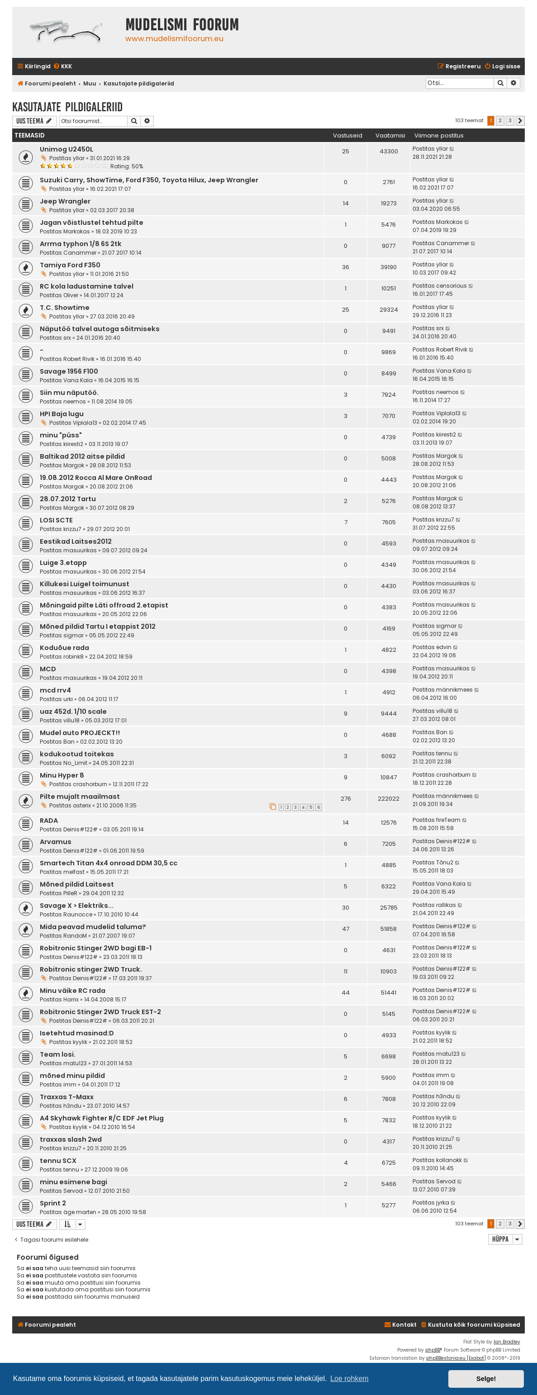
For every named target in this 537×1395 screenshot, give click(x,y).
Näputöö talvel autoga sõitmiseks (100, 328)
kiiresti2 (73, 444)
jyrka (442, 1202)
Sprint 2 (53, 1203)
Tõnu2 (444, 862)
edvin (443, 647)
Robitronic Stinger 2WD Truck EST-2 (100, 1011)
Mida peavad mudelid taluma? (93, 926)
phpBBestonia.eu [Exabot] (456, 1358)
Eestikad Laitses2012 (76, 541)
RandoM (75, 935)
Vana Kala (78, 380)
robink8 (73, 656)
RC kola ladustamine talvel (86, 286)
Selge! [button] (486, 1378)
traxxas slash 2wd (71, 1139)
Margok (73, 465)
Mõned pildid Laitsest (77, 884)
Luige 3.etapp (63, 562)
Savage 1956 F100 (69, 371)
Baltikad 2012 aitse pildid (82, 456)
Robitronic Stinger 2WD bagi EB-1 (96, 948)
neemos (74, 401)
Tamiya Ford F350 (70, 265)
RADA (49, 820)
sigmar (73, 635)
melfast (74, 872)
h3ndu (72, 1106)
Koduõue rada (64, 647)
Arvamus (55, 841)
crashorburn (90, 784)
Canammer (79, 252)
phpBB (432, 1350)
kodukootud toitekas (77, 754)
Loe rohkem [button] (349, 1378)
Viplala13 (85, 423)
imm (69, 1084)
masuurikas (80, 550)
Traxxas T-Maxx (67, 1096)
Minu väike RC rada (72, 990)
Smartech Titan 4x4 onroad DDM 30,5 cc (108, 863)
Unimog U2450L (66, 149)
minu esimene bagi (73, 1181)
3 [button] (510, 120)
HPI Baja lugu (62, 413)
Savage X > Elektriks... (77, 905)
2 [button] (500, 120)
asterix (82, 805)
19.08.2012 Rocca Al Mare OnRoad (96, 477)
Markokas (76, 231)
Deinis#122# (80, 829)
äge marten (79, 1212)
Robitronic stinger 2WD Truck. (91, 969)
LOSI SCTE (56, 520)
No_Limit (75, 763)
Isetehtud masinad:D (77, 1033)
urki (68, 699)
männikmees (454, 689)
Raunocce (77, 914)
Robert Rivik (79, 359)
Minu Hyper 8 (62, 775)
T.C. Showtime (65, 307)
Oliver (70, 295)
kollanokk (449, 1160)
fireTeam (448, 820)
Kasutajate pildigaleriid (67, 107)
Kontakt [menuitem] (400, 1325)
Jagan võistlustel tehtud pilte (91, 222)
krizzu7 (72, 529)
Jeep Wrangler (65, 201)
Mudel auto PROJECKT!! (80, 732)
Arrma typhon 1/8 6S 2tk (81, 243)
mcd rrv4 (55, 690)
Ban (69, 741)
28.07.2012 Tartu (68, 498)
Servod (73, 1191)
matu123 (75, 1063)
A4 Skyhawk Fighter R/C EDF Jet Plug (102, 1118)
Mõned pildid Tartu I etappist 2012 (98, 626)
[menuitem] (62, 67)
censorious (451, 285)
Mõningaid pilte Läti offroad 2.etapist (104, 605)
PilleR (70, 893)
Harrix (71, 999)
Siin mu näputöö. (69, 392)
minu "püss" (61, 435)
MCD (48, 669)
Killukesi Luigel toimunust (84, 583)
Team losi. (58, 1054)
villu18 (71, 720)
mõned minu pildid (72, 1075)
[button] (520, 121)
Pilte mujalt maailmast (80, 796)
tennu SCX (58, 1160)
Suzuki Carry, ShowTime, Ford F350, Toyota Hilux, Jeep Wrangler (149, 180)
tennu (444, 753)
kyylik (80, 1042)
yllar (79, 158)
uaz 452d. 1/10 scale (73, 711)
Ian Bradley (507, 1341)
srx (67, 338)
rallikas (446, 905)
